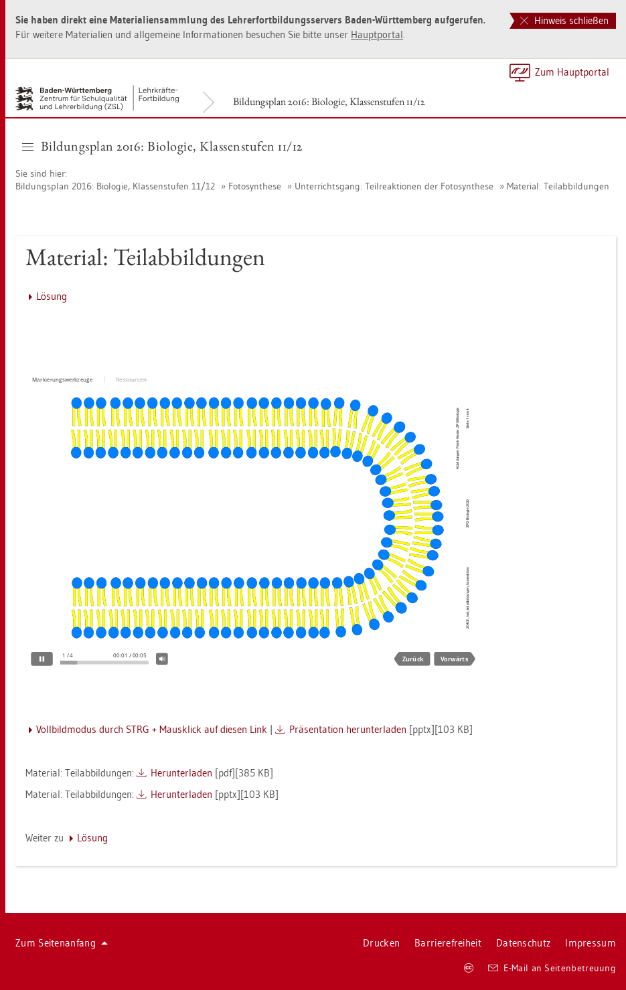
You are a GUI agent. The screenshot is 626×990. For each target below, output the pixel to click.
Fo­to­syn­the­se (254, 186)
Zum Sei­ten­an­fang (61, 942)
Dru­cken (381, 942)
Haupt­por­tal (377, 34)
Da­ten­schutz (523, 942)
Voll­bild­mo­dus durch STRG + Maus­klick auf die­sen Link (151, 729)
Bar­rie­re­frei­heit (447, 942)
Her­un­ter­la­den (181, 772)
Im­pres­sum (590, 942)
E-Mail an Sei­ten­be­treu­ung (552, 968)
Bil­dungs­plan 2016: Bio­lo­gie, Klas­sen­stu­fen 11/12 (329, 101)
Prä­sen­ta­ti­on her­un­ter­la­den (347, 729)
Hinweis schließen (564, 20)
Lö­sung (51, 296)
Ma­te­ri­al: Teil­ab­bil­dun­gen (558, 186)
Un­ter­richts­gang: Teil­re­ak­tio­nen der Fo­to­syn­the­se (394, 186)
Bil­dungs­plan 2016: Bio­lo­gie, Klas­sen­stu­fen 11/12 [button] (162, 146)
